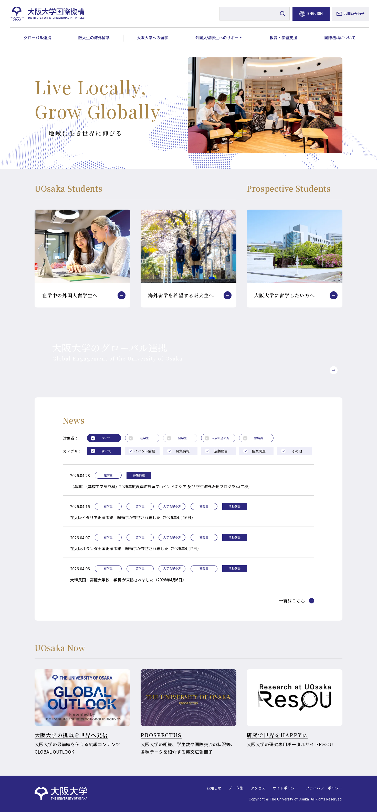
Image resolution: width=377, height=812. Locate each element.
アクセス (258, 787)
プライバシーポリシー (324, 787)
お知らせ (214, 787)
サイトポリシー (285, 787)
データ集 (236, 787)
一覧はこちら (292, 600)
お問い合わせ (354, 13)
